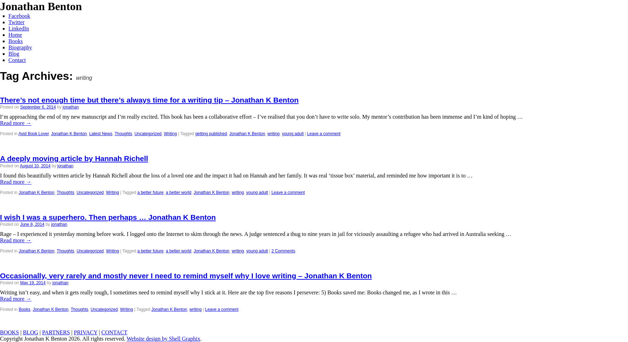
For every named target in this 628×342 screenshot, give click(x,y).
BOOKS (9, 332)
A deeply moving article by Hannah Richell (74, 158)
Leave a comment (323, 133)
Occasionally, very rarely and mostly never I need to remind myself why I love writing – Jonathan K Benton (186, 276)
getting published (211, 133)
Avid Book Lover (34, 133)
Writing (170, 133)
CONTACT (114, 332)
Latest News (100, 133)
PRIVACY (86, 332)
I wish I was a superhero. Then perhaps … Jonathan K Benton (108, 217)
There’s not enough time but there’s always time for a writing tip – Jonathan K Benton (149, 100)
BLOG (30, 332)
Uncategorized (147, 133)
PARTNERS (56, 332)
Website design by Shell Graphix (163, 339)
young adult (293, 133)
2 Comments (283, 251)
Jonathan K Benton (69, 133)
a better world (179, 192)
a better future (150, 192)
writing (274, 133)
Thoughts (123, 133)
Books (24, 309)
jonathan (71, 107)
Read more (16, 123)
